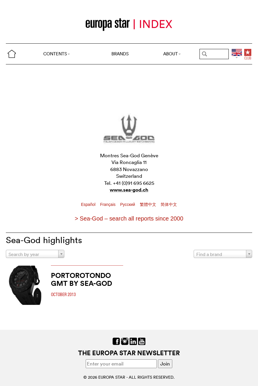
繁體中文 (148, 204)
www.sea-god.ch (129, 190)
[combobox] (35, 254)
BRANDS (120, 54)
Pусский (128, 204)
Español (89, 204)
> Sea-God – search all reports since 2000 (129, 218)
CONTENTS (56, 54)
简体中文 (169, 204)
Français (108, 204)
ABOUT (172, 54)
